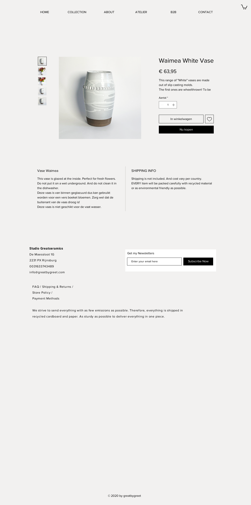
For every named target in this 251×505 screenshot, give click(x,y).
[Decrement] (161, 104)
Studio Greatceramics (46, 248)
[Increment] (173, 104)
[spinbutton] (167, 104)
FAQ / (37, 286)
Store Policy (41, 292)
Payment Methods (45, 298)
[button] (244, 6)
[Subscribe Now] (198, 261)
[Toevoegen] (209, 119)
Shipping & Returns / (57, 286)
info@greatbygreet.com (47, 272)
